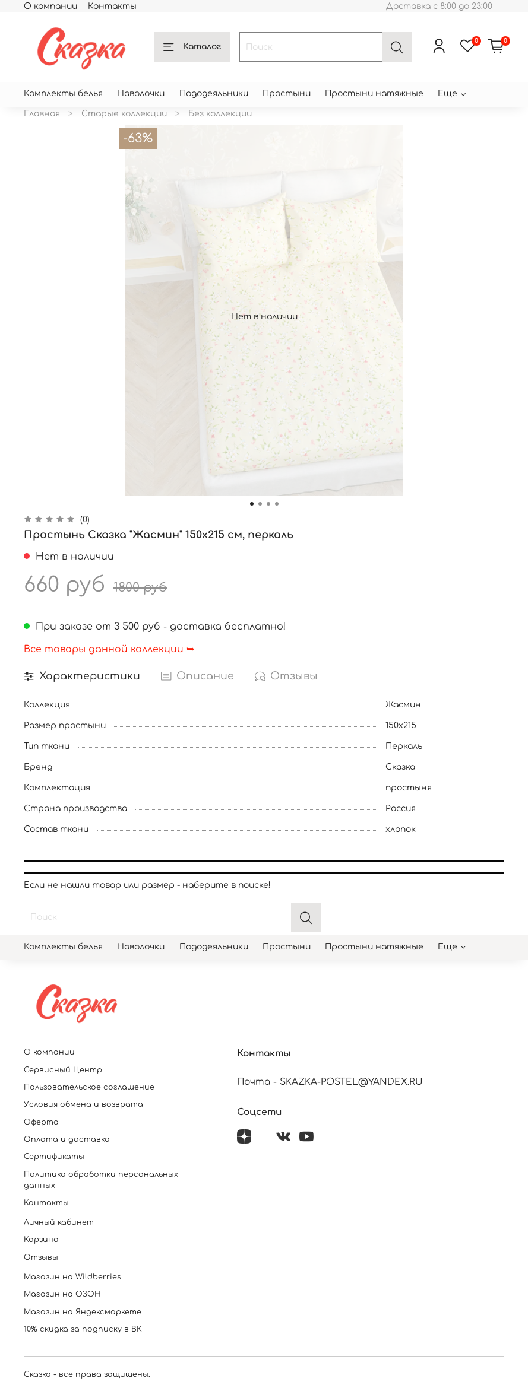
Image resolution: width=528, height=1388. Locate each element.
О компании (50, 6)
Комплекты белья (63, 93)
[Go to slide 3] (268, 504)
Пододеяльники (213, 93)
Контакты (112, 6)
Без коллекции (220, 113)
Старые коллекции (124, 113)
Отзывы (41, 1257)
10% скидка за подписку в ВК (83, 1329)
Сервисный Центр (63, 1070)
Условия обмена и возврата (83, 1104)
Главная (42, 113)
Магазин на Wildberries (72, 1277)
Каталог (192, 47)
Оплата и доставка (67, 1139)
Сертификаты (54, 1156)
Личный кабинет (59, 1222)
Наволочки (141, 93)
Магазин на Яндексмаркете (82, 1312)
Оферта (41, 1122)
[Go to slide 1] (252, 504)
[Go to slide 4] (277, 504)
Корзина (41, 1239)
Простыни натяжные (374, 93)
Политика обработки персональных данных (101, 1180)
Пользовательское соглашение (89, 1087)
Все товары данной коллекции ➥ (109, 649)
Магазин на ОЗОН (62, 1294)
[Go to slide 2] (260, 504)
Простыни (287, 93)
